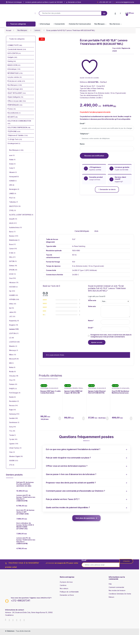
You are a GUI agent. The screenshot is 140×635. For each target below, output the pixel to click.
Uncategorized (14, 143)
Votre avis (92, 306)
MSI (11, 363)
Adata (12, 159)
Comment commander (116, 587)
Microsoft (14, 359)
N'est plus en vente (16, 81)
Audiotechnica (15, 227)
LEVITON (13, 333)
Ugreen (13, 444)
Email (82, 123)
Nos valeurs (64, 588)
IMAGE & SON (14, 65)
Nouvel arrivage (15, 89)
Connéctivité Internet (17, 49)
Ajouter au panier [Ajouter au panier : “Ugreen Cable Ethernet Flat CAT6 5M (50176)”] (107, 418)
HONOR (13, 181)
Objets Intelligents (15, 97)
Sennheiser (14, 422)
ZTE (11, 465)
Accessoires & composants (120, 388)
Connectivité (59, 24)
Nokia (12, 367)
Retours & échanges (14, 2)
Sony (12, 427)
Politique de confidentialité (69, 592)
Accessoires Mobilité (71, 388)
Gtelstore (10, 631)
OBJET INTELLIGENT (17, 93)
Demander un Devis (73, 2)
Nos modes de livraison (117, 590)
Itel (11, 308)
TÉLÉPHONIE (14, 131)
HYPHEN (14, 299)
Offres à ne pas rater (17, 101)
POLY (12, 198)
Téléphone (84, 134)
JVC (12, 316)
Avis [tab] (96, 231)
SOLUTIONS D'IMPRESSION (19, 127)
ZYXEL (12, 210)
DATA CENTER (14, 53)
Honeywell (14, 177)
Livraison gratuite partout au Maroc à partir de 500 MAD (44, 2)
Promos (12, 109)
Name (82, 144)
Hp (12, 291)
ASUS (13, 223)
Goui (12, 278)
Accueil (8, 30)
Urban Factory (15, 448)
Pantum (13, 384)
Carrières (63, 585)
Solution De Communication (79, 24)
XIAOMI (13, 460)
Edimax (13, 266)
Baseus (13, 236)
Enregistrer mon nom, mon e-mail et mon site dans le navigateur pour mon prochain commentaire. (111, 336)
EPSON (13, 270)
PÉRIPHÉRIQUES (15, 105)
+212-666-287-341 (104, 2)
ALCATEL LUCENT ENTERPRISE (21, 215)
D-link (12, 253)
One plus (13, 376)
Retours (111, 597)
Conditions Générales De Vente (120, 594)
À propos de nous (66, 582)
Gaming (12, 61)
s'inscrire (126, 561)
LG (11, 338)
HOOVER (13, 287)
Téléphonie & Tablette (18, 135)
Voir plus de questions (85, 518)
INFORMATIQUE (15, 73)
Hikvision (13, 282)
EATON (13, 261)
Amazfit (13, 219)
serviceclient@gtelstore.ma (124, 2)
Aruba (12, 164)
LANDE (12, 193)
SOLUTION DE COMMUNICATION (19, 122)
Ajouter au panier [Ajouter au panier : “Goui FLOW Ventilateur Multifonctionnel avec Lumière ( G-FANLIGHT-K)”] (131, 418)
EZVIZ (12, 274)
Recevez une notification (94, 156)
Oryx (12, 380)
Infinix (12, 304)
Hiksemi (13, 172)
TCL (12, 431)
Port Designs (14, 393)
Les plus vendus (15, 77)
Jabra (12, 312)
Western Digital (16, 456)
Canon (13, 248)
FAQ (110, 584)
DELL (12, 257)
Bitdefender (14, 240)
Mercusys (13, 350)
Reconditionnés (14, 113)
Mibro (12, 355)
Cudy (12, 168)
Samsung (14, 414)
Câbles (80, 388)
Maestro (13, 346)
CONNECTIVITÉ (15, 45)
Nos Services (115, 24)
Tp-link (13, 439)
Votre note (92, 300)
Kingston (13, 325)
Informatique (44, 24)
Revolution (14, 401)
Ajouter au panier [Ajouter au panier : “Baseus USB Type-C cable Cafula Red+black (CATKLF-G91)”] (59, 418)
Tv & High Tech (15, 139)
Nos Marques (99, 24)
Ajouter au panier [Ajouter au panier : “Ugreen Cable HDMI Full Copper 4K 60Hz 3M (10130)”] (83, 418)
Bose (12, 244)
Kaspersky (14, 321)
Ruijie (12, 410)
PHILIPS (13, 389)
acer (12, 155)
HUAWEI (13, 295)
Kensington (14, 189)
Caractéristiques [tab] (82, 231)
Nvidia (12, 371)
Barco (12, 232)
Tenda (12, 435)
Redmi (12, 397)
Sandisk (13, 418)
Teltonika (13, 202)
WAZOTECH (14, 206)
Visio (12, 452)
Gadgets (12, 57)
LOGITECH (14, 342)
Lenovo (37, 30)
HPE (11, 185)
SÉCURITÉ (13, 117)
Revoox (13, 405)
